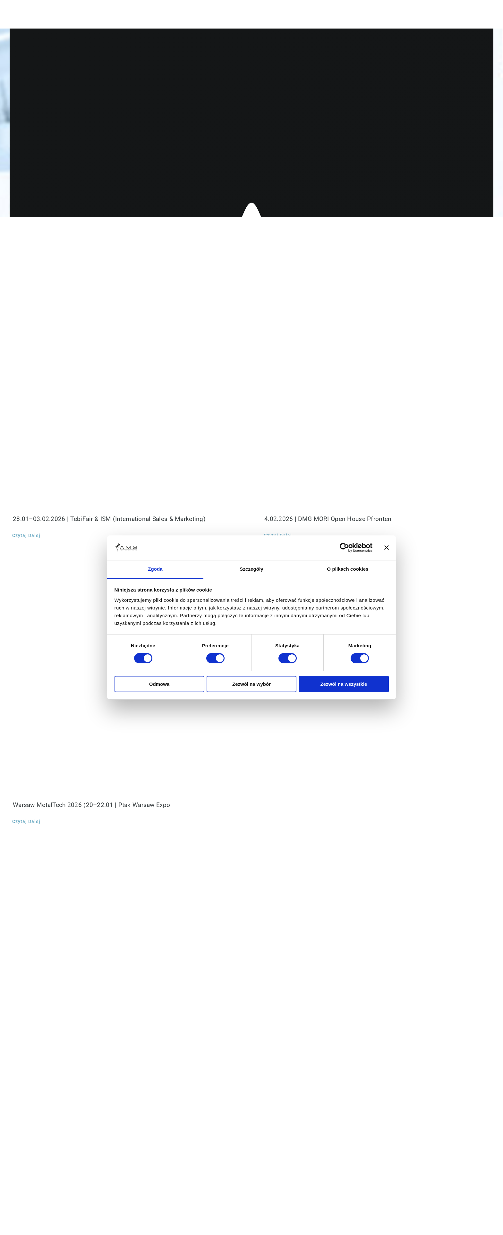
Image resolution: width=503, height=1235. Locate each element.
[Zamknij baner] (386, 547)
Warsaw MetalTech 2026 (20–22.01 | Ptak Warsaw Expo (91, 805)
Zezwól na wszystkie (343, 684)
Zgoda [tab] (155, 569)
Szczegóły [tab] (251, 569)
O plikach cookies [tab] (347, 569)
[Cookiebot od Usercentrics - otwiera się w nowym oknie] (344, 547)
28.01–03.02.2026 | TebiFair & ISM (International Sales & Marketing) (109, 519)
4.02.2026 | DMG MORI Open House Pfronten (327, 519)
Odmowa (159, 684)
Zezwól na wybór (251, 684)
